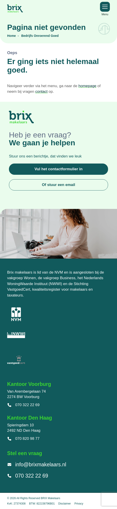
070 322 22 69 (23, 405)
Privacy (78, 503)
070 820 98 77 (23, 438)
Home (11, 36)
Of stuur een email (58, 185)
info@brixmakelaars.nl (36, 464)
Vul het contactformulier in (58, 169)
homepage (87, 86)
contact (41, 91)
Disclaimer (64, 503)
